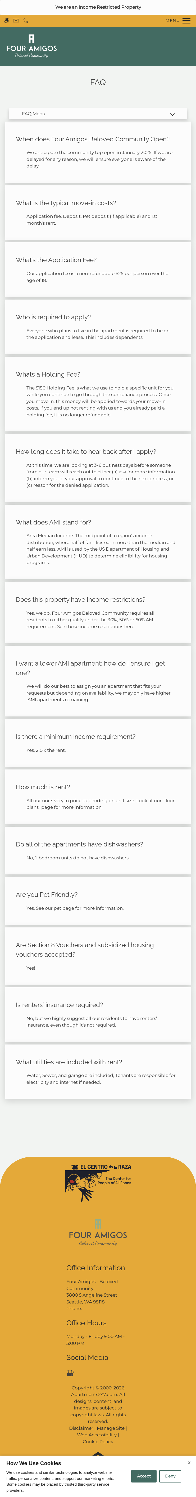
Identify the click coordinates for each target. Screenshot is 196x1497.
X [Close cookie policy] (189, 1462)
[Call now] (26, 20)
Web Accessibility (97, 1434)
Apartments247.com (94, 1394)
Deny (170, 1476)
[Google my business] (71, 1372)
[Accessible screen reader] (6, 20)
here (129, 626)
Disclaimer (81, 1428)
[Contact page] (16, 20)
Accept (144, 1476)
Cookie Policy (98, 1441)
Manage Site (111, 1428)
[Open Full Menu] (176, 20)
